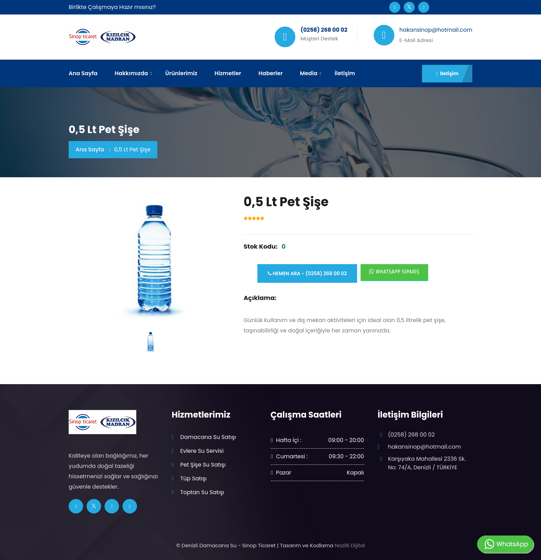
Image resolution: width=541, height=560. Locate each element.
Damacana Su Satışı (208, 437)
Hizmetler (228, 73)
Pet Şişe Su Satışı (203, 465)
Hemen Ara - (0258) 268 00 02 (307, 273)
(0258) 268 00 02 (411, 434)
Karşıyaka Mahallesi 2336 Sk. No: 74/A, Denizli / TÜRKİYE (427, 462)
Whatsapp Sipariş (394, 271)
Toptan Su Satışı (202, 492)
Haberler (270, 73)
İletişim (345, 73)
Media (308, 73)
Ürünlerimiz (181, 73)
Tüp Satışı (193, 478)
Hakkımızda (131, 73)
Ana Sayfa (83, 73)
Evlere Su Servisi (202, 451)
